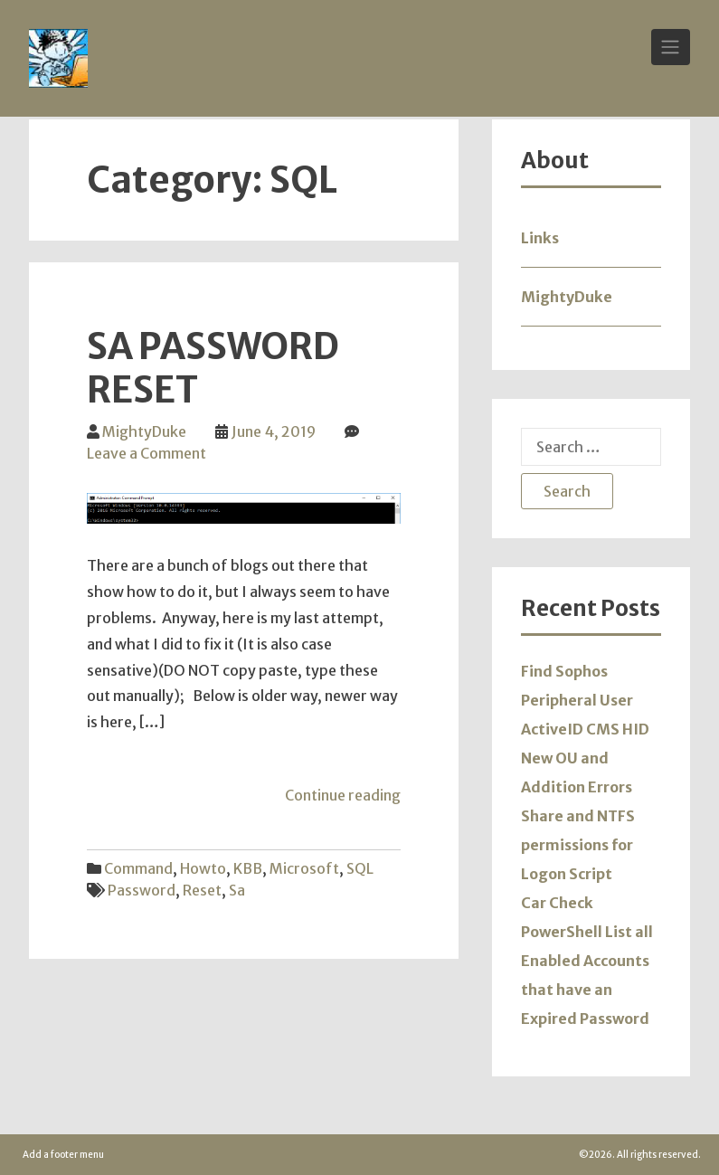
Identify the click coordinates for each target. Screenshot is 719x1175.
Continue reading (343, 795)
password (141, 890)
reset (202, 890)
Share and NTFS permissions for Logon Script (578, 845)
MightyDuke (144, 431)
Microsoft (304, 868)
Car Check (557, 903)
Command (138, 868)
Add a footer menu (63, 1155)
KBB (247, 868)
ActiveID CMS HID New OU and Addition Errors (585, 758)
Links (540, 238)
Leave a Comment (146, 453)
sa (237, 890)
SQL (360, 868)
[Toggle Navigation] (670, 47)
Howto (203, 868)
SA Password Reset (213, 368)
